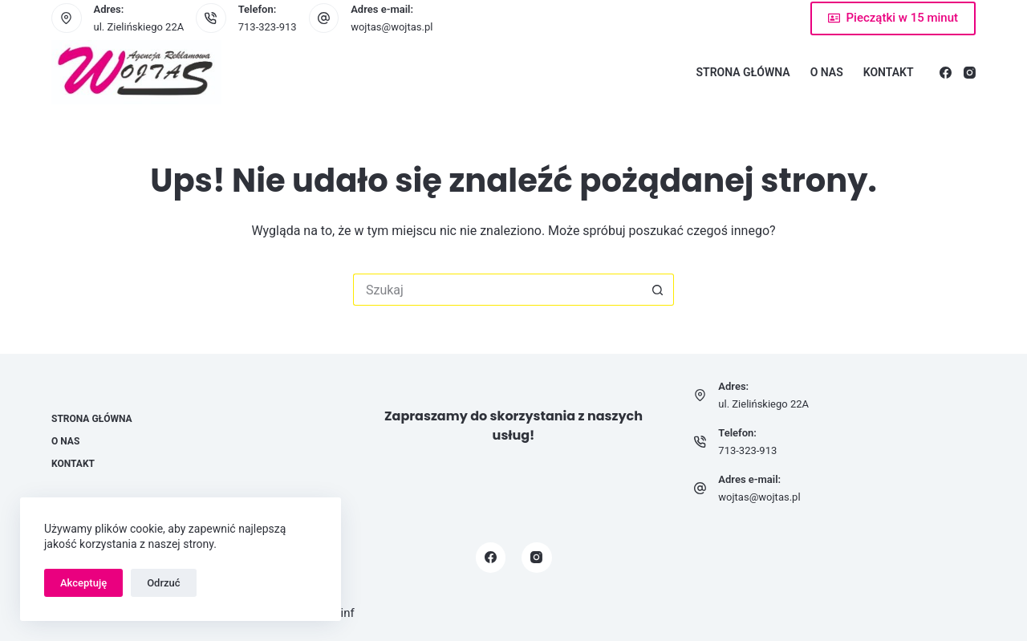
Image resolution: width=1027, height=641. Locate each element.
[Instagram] (970, 73)
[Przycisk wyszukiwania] (658, 290)
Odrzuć (163, 583)
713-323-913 (267, 27)
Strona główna (743, 72)
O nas (826, 72)
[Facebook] (946, 73)
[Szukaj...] (497, 290)
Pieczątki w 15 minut (893, 17)
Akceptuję (83, 583)
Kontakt (888, 72)
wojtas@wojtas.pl (391, 27)
